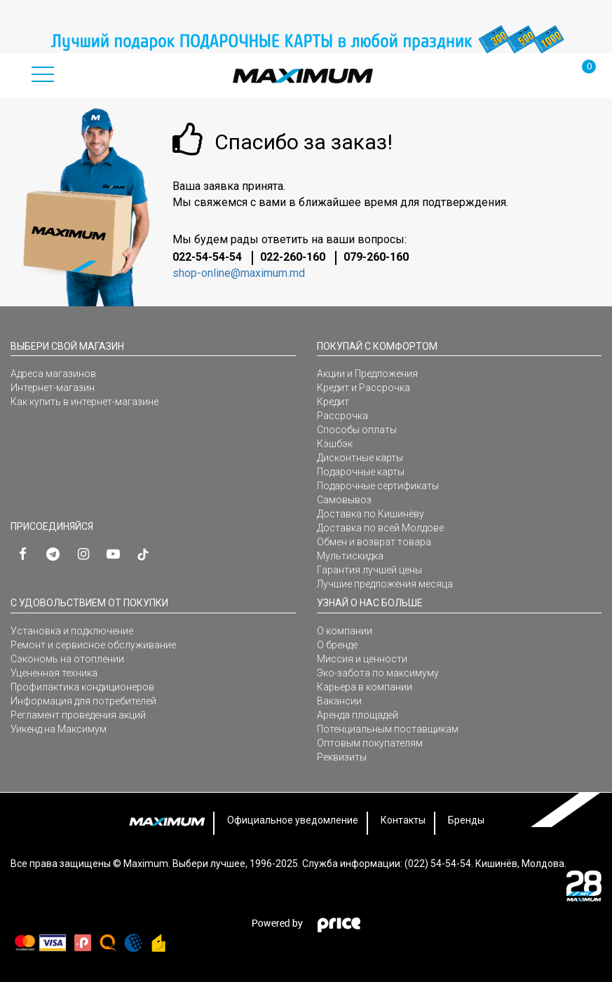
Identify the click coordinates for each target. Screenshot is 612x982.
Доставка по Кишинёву (370, 513)
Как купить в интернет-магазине (84, 401)
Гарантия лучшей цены (369, 569)
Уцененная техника (54, 672)
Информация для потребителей (83, 701)
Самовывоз (344, 499)
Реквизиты (342, 757)
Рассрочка (342, 415)
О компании (344, 630)
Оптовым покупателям (370, 743)
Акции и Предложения (367, 373)
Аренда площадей (357, 715)
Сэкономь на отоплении (67, 658)
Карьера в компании (364, 687)
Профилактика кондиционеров (82, 687)
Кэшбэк (335, 443)
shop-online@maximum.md (238, 273)
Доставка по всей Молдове (380, 527)
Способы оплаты (357, 429)
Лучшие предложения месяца (385, 583)
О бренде (337, 644)
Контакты (403, 820)
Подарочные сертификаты (378, 485)
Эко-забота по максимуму (378, 672)
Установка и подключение (72, 630)
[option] (306, 39)
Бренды (466, 820)
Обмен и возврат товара (374, 541)
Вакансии (339, 701)
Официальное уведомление (292, 820)
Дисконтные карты (360, 457)
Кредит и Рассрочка (363, 387)
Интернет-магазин (53, 387)
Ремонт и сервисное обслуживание (93, 644)
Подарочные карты (360, 471)
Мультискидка (350, 555)
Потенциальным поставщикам (387, 729)
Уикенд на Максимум (59, 729)
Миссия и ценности (362, 658)
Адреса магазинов (53, 373)
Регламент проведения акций (78, 715)
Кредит (333, 401)
